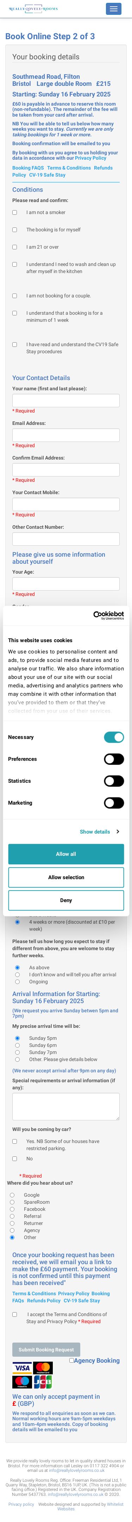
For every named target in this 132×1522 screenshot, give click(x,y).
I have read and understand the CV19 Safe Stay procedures (72, 348)
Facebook (34, 1209)
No (29, 1158)
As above (39, 967)
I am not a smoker (45, 212)
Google (31, 1195)
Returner (33, 1223)
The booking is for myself (53, 229)
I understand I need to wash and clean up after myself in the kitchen (71, 267)
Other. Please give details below (63, 1059)
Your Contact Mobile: (35, 492)
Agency (32, 1230)
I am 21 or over (42, 247)
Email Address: (29, 423)
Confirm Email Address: (38, 458)
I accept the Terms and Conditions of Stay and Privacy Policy (66, 1317)
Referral (32, 1216)
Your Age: (23, 572)
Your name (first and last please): (49, 388)
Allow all (66, 854)
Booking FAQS (28, 168)
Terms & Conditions (69, 168)
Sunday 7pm (43, 1052)
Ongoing (38, 981)
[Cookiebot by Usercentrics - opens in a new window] (94, 615)
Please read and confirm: (40, 200)
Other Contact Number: (38, 527)
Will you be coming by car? (41, 1129)
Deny (66, 900)
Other (30, 1237)
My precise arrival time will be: (46, 1026)
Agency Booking (97, 1360)
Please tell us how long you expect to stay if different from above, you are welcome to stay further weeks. (63, 948)
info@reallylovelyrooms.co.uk (77, 1470)
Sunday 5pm (43, 1038)
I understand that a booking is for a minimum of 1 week (64, 316)
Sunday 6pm (43, 1045)
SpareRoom (37, 1202)
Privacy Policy (90, 158)
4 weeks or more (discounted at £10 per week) (72, 925)
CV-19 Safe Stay (47, 175)
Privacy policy (21, 1504)
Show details (95, 832)
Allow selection (66, 877)
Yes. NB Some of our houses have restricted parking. (62, 1144)
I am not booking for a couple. (58, 295)
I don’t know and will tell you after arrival (72, 974)
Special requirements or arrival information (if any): (63, 1084)
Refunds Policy (44, 1300)
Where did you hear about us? (40, 1183)
